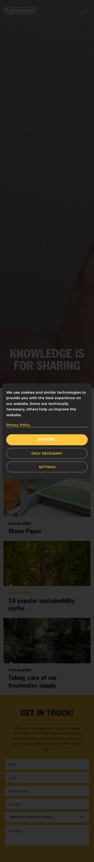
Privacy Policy (18, 425)
